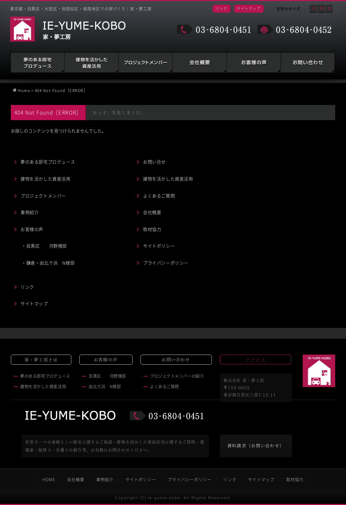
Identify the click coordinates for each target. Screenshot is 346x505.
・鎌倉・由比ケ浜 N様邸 (48, 263)
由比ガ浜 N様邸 (105, 386)
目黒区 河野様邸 (107, 376)
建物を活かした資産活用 (92, 62)
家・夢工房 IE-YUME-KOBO (67, 29)
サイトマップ (249, 8)
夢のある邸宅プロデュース (37, 62)
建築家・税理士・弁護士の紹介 (146, 62)
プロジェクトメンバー (43, 196)
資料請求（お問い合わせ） (255, 446)
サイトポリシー (159, 246)
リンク (221, 8)
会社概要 (200, 62)
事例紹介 (30, 212)
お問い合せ (154, 162)
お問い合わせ (308, 62)
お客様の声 (254, 62)
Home (24, 90)
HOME (49, 480)
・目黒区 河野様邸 (44, 246)
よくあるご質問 (159, 196)
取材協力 (152, 229)
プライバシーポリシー (165, 263)
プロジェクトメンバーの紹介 (177, 376)
